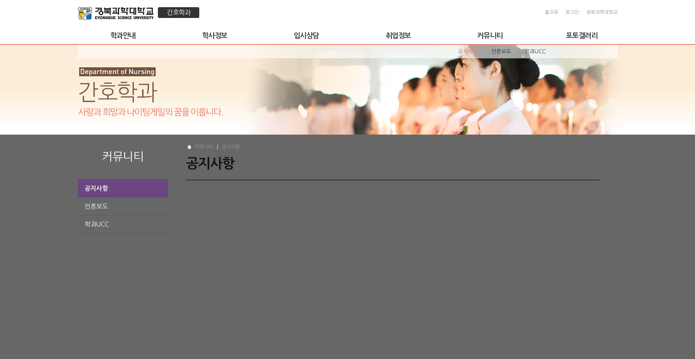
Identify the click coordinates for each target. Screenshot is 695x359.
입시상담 (306, 35)
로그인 (572, 12)
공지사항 (96, 188)
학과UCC (97, 224)
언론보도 (96, 206)
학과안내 (122, 35)
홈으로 (551, 12)
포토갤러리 (581, 35)
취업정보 (398, 35)
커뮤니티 (489, 35)
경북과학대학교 (602, 12)
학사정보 (214, 35)
